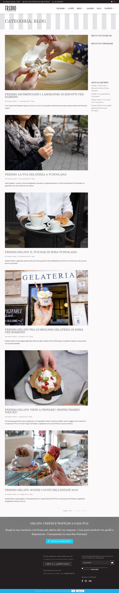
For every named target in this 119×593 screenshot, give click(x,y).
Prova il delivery (61, 541)
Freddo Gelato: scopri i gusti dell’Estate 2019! (41, 490)
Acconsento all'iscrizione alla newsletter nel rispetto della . (95, 568)
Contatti (108, 9)
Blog (99, 9)
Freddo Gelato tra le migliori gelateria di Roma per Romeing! (44, 331)
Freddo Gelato (12, 101)
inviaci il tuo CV (69, 573)
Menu (79, 9)
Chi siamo (60, 9)
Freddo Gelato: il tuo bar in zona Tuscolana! (41, 252)
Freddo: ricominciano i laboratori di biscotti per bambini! (44, 95)
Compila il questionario (57, 564)
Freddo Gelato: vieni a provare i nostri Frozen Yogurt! (42, 411)
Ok (73, 591)
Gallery (90, 9)
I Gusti (71, 9)
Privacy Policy (95, 569)
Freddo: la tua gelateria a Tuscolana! (36, 174)
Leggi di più (80, 591)
